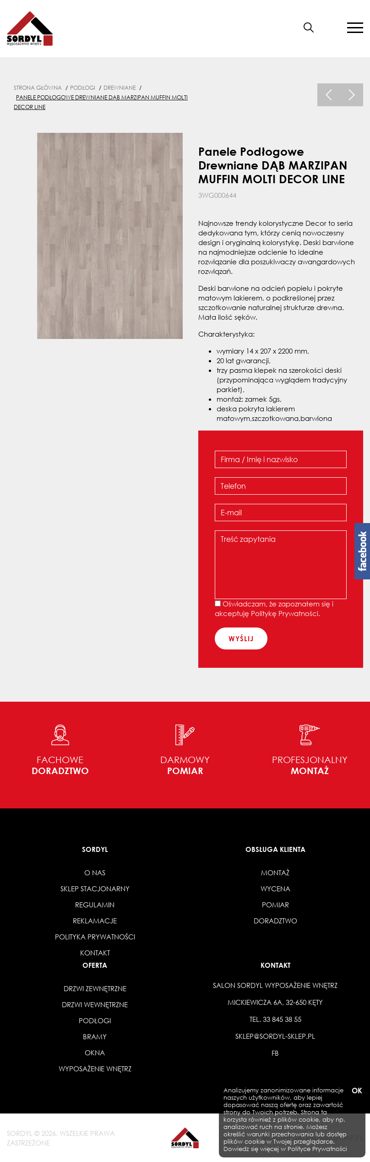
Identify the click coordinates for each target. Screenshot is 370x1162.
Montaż (275, 872)
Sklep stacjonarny (95, 888)
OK (356, 1091)
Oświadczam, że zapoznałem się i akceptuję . (274, 608)
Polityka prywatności (95, 936)
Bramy (95, 1036)
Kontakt (95, 952)
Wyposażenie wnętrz (95, 1068)
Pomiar (275, 904)
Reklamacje (95, 920)
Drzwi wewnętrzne (95, 1004)
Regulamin (94, 904)
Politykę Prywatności (284, 613)
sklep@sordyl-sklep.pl (275, 1036)
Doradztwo (275, 920)
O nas (94, 872)
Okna (95, 1052)
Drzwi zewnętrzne (95, 988)
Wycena (275, 888)
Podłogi (95, 1020)
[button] (331, 27)
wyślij (241, 638)
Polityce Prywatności (317, 1149)
